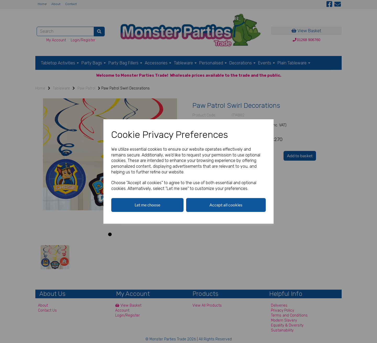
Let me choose (147, 204)
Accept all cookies (225, 204)
